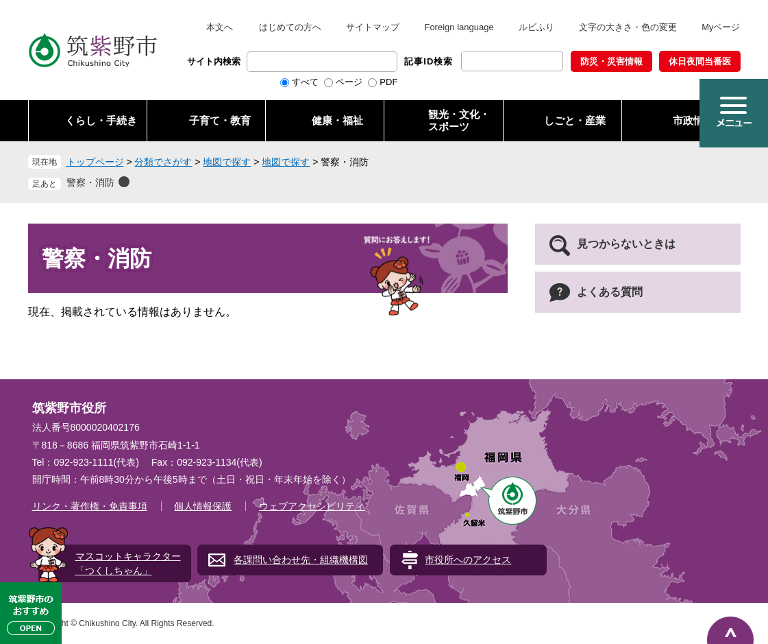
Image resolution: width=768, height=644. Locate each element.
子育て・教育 (220, 120)
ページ (349, 82)
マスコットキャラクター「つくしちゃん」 (128, 563)
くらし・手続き (101, 120)
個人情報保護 (203, 506)
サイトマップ (372, 27)
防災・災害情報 (611, 61)
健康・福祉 (337, 120)
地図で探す (227, 161)
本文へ (219, 27)
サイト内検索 (213, 61)
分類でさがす (163, 161)
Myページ (721, 27)
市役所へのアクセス (468, 559)
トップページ (95, 161)
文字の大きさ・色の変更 (628, 27)
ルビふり (536, 27)
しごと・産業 (575, 120)
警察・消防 (90, 182)
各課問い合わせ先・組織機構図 (301, 559)
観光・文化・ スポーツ (459, 120)
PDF (388, 82)
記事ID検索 (428, 61)
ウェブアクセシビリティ (311, 506)
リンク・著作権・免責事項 (89, 506)
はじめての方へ (290, 27)
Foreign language (458, 27)
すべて (305, 82)
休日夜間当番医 (700, 61)
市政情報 (693, 120)
